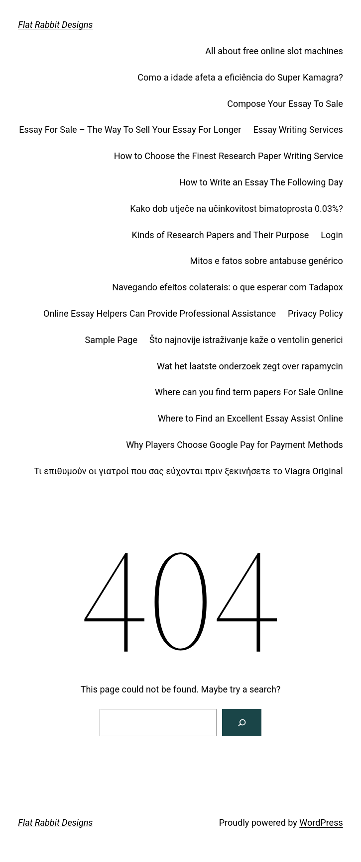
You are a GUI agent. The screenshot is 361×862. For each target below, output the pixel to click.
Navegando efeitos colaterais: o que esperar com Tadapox (227, 287)
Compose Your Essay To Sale (285, 103)
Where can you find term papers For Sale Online (249, 392)
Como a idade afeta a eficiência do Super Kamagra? (240, 77)
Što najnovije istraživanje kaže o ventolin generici (246, 340)
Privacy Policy (315, 313)
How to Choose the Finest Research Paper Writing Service (228, 156)
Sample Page (111, 340)
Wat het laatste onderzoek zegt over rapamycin (250, 366)
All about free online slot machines (274, 51)
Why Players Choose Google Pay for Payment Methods (234, 444)
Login (332, 235)
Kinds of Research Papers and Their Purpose (220, 235)
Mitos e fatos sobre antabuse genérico (266, 261)
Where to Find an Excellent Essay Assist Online (250, 418)
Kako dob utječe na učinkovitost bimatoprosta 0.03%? (236, 208)
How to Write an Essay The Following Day (261, 182)
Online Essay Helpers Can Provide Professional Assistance (159, 313)
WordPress (321, 822)
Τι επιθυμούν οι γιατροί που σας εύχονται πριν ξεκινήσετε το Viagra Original (188, 471)
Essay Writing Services (298, 129)
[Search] (241, 722)
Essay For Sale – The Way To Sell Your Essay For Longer (130, 129)
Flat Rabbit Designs (55, 24)
